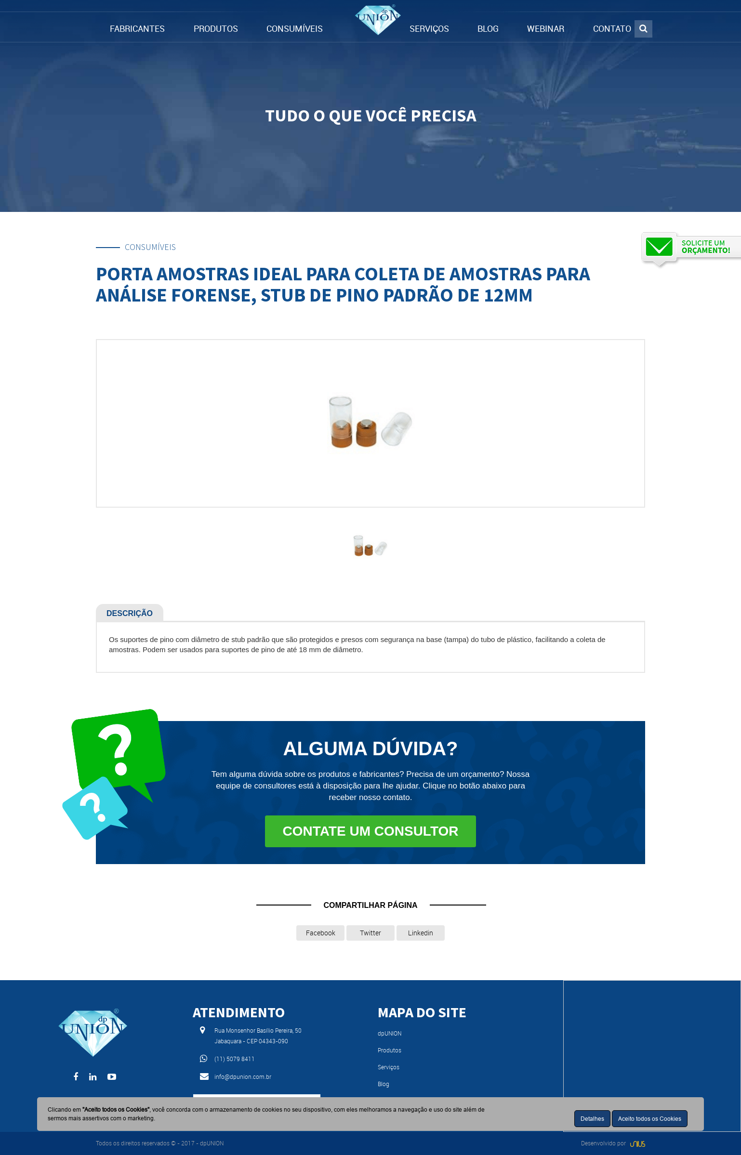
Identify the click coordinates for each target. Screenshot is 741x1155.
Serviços (388, 1067)
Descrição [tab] (129, 613)
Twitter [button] (370, 932)
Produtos (389, 1050)
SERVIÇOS (429, 28)
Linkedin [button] (420, 932)
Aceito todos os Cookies (649, 1118)
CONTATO (612, 28)
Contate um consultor (370, 831)
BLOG (488, 28)
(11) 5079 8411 (234, 1059)
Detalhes (592, 1118)
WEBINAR (545, 28)
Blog (383, 1084)
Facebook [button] (320, 932)
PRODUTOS (216, 28)
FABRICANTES (137, 28)
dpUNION (389, 1033)
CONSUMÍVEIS (294, 28)
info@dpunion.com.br (242, 1076)
